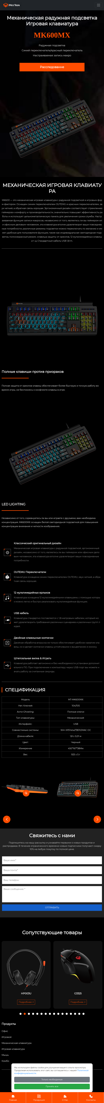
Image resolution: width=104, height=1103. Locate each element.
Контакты (91, 1097)
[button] (97, 819)
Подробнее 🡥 (26, 1002)
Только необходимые (52, 1079)
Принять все (52, 1086)
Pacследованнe (52, 67)
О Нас (65, 1097)
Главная (13, 1097)
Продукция (39, 1097)
